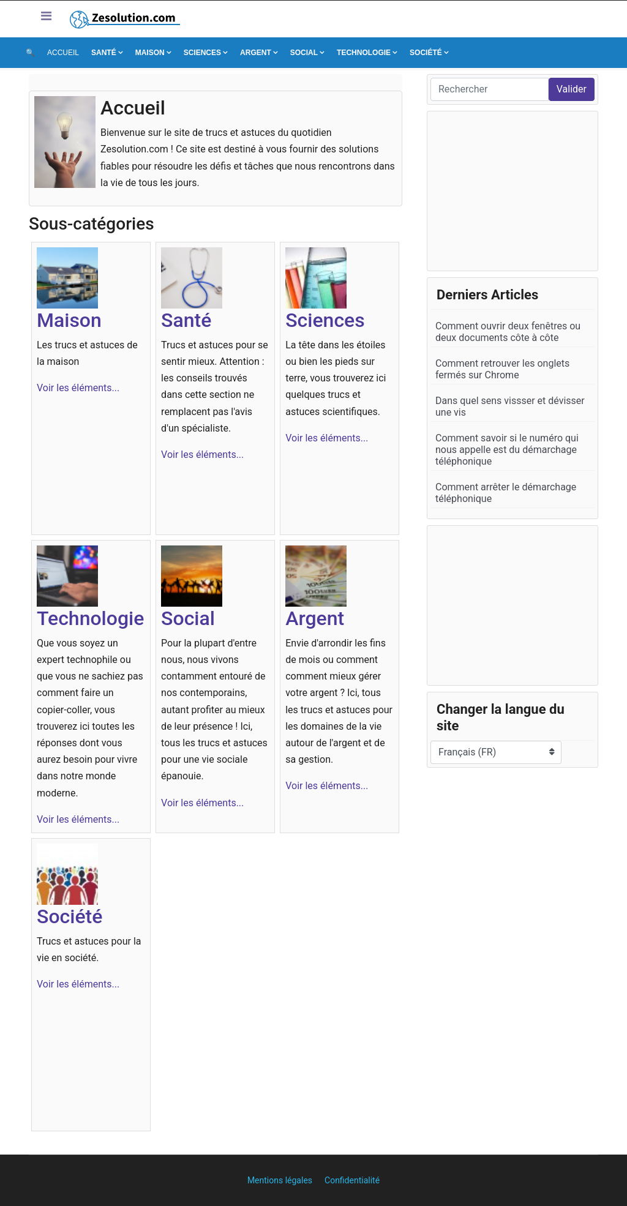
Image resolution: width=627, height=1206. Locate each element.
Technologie (364, 52)
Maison (150, 52)
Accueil (63, 52)
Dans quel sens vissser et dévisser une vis (510, 406)
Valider (572, 89)
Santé (103, 52)
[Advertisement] (512, 191)
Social (304, 52)
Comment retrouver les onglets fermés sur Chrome (502, 369)
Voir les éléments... (78, 388)
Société (426, 52)
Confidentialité (352, 1180)
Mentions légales (279, 1180)
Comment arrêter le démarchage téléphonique (505, 492)
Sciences (202, 52)
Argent (255, 52)
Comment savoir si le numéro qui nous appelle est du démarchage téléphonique (507, 449)
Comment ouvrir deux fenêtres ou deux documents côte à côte (507, 331)
